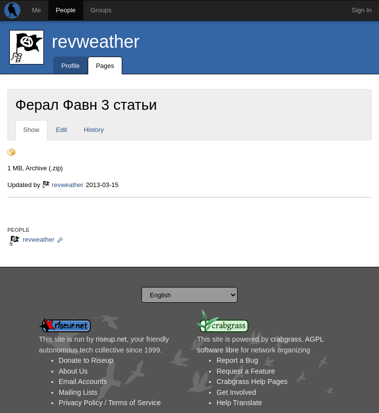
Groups (101, 10)
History (93, 129)
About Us (73, 371)
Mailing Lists (78, 392)
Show (31, 129)
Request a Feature (245, 371)
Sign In (362, 10)
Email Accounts (83, 381)
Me (36, 10)
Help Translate (239, 403)
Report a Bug (237, 360)
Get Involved (236, 392)
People (65, 10)
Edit (61, 129)
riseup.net (111, 339)
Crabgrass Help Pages (251, 381)
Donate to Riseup (86, 360)
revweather (95, 42)
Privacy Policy (81, 403)
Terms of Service (134, 403)
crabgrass (286, 339)
